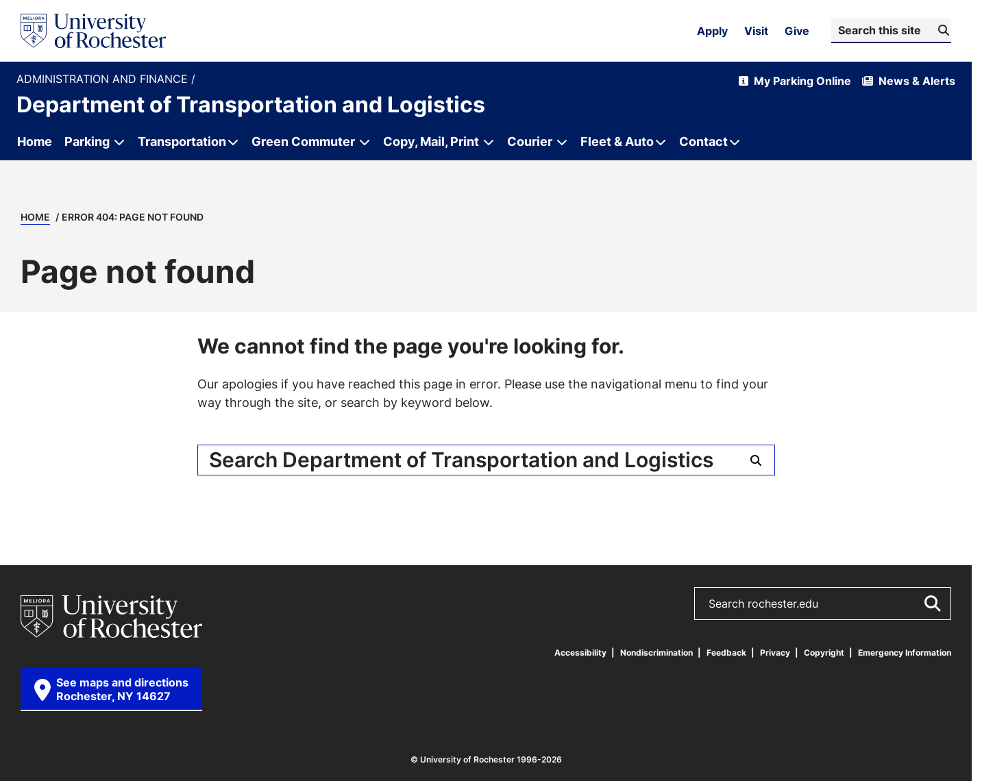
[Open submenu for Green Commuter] (364, 141)
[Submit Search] (942, 30)
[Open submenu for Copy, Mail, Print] (488, 141)
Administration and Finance (103, 79)
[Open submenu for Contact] (709, 141)
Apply (712, 30)
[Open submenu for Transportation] (187, 141)
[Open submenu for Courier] (562, 141)
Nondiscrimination (656, 652)
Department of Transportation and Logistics (250, 104)
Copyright (824, 652)
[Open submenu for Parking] (119, 141)
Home (35, 216)
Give (797, 30)
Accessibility (580, 652)
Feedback (726, 652)
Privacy (775, 652)
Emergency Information (904, 652)
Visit (756, 30)
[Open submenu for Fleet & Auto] (622, 141)
